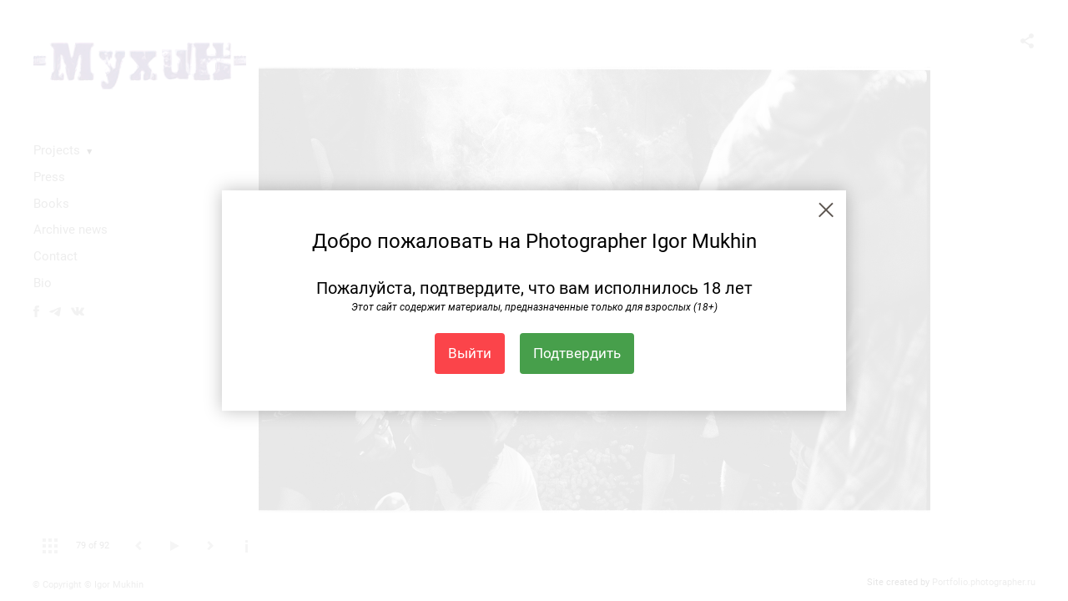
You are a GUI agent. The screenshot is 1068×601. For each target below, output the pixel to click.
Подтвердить (577, 353)
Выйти (469, 353)
